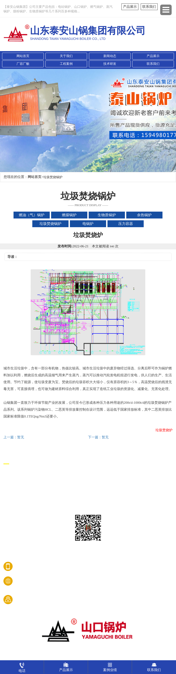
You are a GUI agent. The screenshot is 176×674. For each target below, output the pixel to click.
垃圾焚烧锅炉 (14, 508)
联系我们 (149, 6)
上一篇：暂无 (13, 437)
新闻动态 (109, 56)
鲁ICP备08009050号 (88, 656)
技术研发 (109, 63)
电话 (22, 666)
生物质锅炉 (12, 490)
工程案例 (66, 63)
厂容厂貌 (22, 63)
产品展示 (130, 6)
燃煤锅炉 (10, 482)
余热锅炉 (10, 499)
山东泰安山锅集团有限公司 (88, 649)
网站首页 (22, 56)
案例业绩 (110, 666)
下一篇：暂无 (98, 437)
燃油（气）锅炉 (16, 473)
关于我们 (66, 56)
